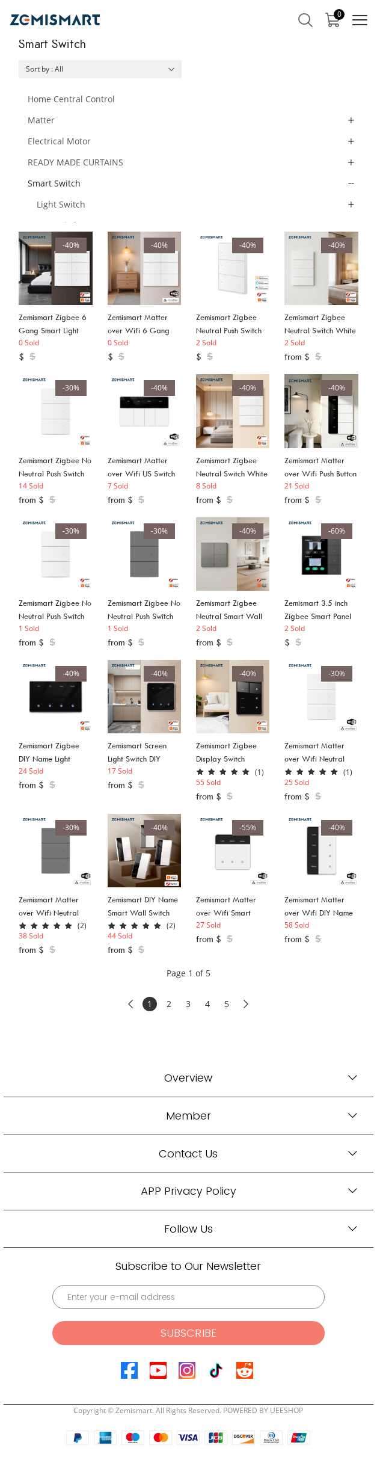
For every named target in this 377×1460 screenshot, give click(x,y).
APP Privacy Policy (188, 1190)
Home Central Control (71, 99)
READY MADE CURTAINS (75, 162)
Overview (188, 1077)
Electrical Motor (59, 141)
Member (188, 1115)
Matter (41, 120)
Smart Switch (54, 183)
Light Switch (61, 204)
